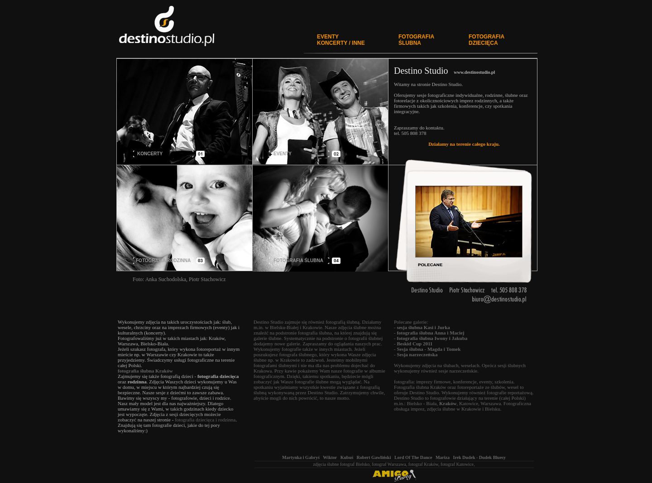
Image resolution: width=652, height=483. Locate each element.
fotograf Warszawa (389, 464)
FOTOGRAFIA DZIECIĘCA (486, 39)
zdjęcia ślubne (326, 464)
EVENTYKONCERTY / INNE (341, 39)
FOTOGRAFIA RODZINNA (163, 260)
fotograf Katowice (457, 464)
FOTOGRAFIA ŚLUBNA (416, 39)
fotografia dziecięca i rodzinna (205, 419)
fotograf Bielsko (354, 464)
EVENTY (282, 153)
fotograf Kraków (423, 464)
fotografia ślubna (315, 332)
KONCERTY (150, 153)
